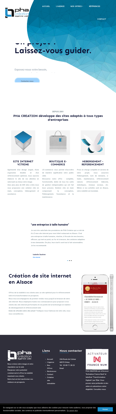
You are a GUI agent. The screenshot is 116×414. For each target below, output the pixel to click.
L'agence (50, 362)
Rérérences (51, 371)
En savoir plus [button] (72, 411)
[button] (77, 6)
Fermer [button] (105, 409)
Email (62, 368)
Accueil (50, 359)
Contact (50, 374)
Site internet (36, 257)
